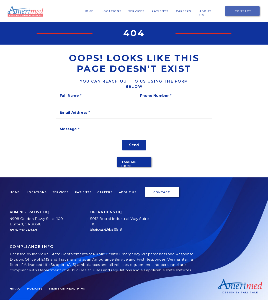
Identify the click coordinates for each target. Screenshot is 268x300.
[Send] (134, 145)
